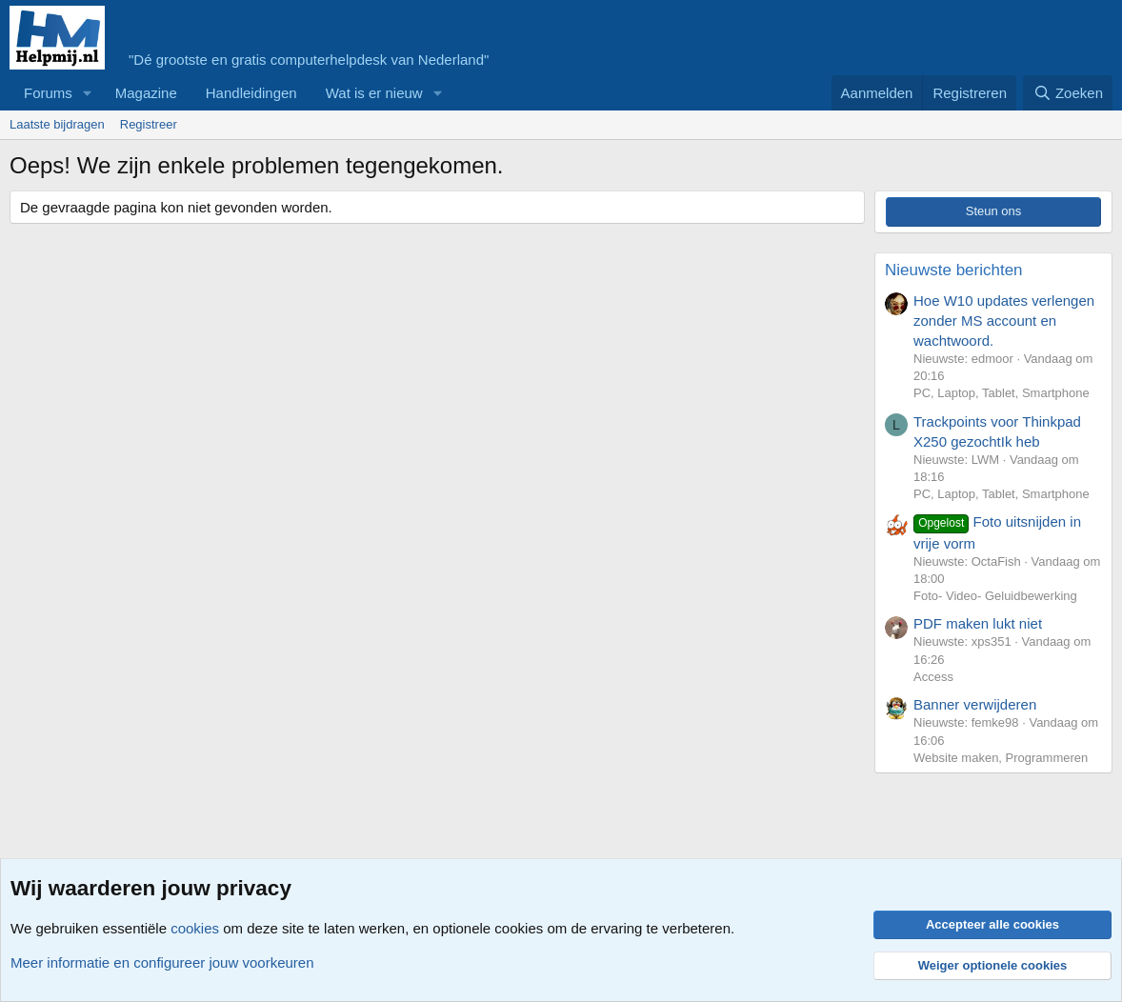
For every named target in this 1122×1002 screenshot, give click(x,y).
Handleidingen (251, 93)
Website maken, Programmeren (1000, 758)
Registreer (148, 124)
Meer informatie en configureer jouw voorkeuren (162, 962)
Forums (48, 93)
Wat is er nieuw (374, 93)
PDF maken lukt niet (977, 623)
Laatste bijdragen (57, 124)
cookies (194, 928)
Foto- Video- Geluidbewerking (995, 596)
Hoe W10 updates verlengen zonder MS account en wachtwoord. (1003, 320)
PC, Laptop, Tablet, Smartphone (1001, 393)
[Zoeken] (1067, 92)
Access (933, 677)
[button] (87, 92)
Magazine (146, 93)
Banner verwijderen (974, 704)
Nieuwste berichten (954, 270)
